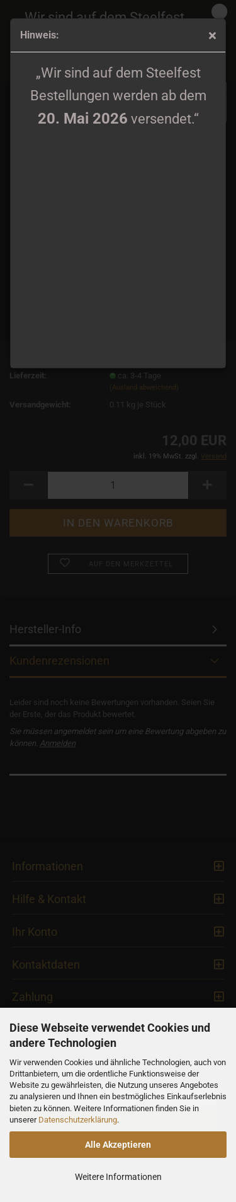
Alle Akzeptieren (118, 1145)
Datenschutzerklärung (77, 1119)
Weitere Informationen (118, 1177)
